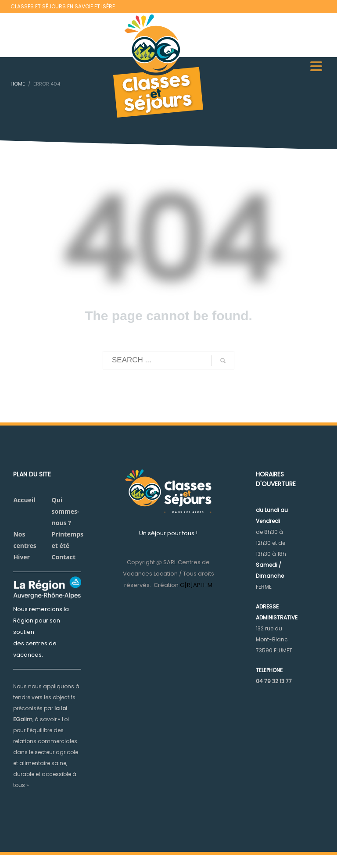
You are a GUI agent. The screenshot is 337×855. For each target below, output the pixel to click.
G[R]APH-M (196, 585)
